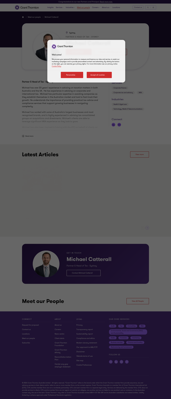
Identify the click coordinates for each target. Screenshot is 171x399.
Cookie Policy (56, 66)
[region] (86, 61)
